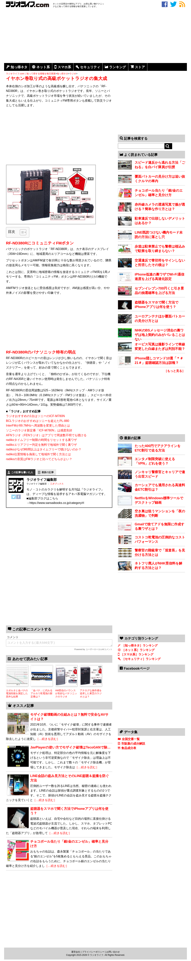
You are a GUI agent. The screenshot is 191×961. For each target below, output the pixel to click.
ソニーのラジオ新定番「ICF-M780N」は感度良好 (39, 430)
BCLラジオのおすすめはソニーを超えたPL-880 (37, 420)
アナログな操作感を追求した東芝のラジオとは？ (91, 693)
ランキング (117, 67)
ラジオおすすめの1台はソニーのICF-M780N (35, 416)
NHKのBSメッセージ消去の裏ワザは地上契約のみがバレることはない (160, 334)
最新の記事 (48, 472)
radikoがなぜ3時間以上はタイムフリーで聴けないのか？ (43, 449)
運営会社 (75, 952)
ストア (140, 67)
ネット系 (43, 67)
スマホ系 (64, 67)
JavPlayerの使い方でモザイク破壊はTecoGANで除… (70, 747)
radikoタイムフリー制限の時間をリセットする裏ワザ (41, 439)
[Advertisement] (95, 36)
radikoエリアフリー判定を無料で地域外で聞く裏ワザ (41, 444)
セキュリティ (90, 67)
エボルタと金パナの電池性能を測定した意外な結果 (17, 693)
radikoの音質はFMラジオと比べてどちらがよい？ (39, 459)
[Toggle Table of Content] (21, 232)
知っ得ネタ (19, 67)
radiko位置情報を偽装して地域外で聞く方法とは (38, 454)
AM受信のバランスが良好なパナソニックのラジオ (66, 693)
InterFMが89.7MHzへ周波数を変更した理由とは (38, 425)
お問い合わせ (113, 952)
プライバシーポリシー (93, 952)
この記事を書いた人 (22, 472)
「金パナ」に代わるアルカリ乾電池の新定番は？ (41, 693)
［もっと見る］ (174, 370)
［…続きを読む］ (48, 738)
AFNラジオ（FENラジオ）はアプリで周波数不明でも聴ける (46, 435)
